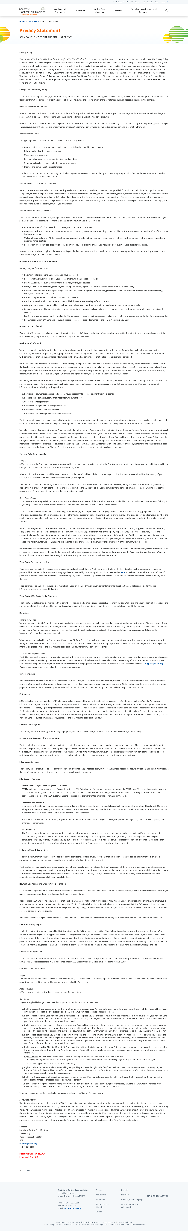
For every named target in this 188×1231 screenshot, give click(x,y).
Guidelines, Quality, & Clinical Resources (144, 10)
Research (118, 10)
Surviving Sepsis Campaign (132, 1199)
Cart (143, 2)
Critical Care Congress (99, 10)
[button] (164, 2)
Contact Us (100, 1190)
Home (22, 21)
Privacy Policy (31, 1170)
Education (80, 10)
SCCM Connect (118, 2)
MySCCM (129, 2)
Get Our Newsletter (157, 1196)
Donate (150, 2)
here (122, 572)
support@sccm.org (154, 663)
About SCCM (33, 21)
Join (156, 2)
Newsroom (100, 1199)
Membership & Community (60, 10)
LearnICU (125, 1195)
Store (137, 2)
